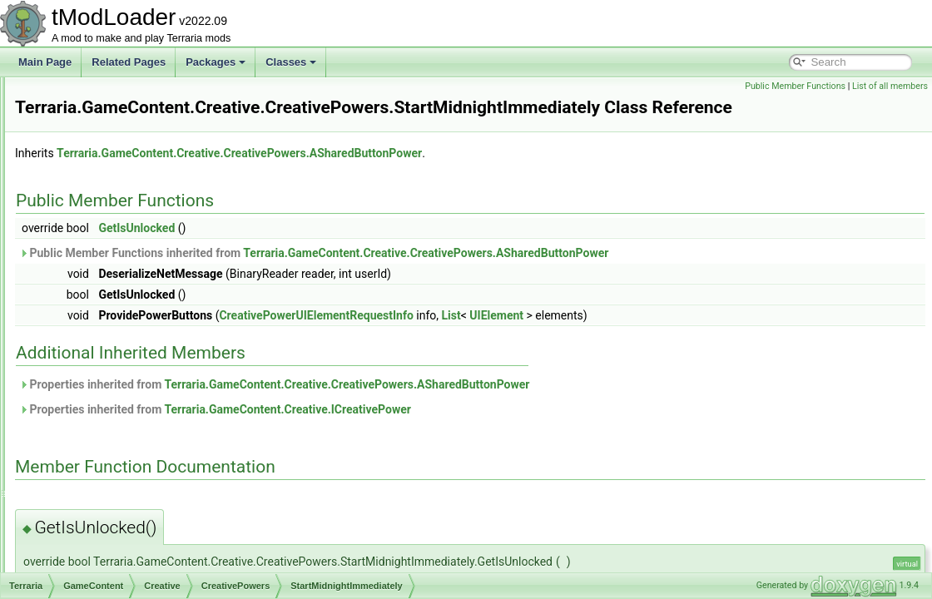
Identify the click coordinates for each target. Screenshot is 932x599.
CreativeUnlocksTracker (148, 479)
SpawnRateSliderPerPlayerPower (182, 296)
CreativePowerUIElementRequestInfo (177, 442)
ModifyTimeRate (144, 259)
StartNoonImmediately (157, 369)
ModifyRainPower (147, 241)
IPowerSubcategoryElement (157, 552)
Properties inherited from (482, 407)
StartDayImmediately (154, 314)
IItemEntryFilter (128, 534)
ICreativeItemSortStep (144, 497)
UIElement (704, 338)
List (659, 338)
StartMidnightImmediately (164, 333)
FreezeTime (134, 186)
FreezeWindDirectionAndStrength (182, 204)
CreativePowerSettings (145, 406)
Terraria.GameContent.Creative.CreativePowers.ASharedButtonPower (447, 176)
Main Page (45, 62)
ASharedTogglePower (156, 113)
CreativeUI (118, 461)
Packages (215, 62)
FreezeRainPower (148, 168)
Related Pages (129, 62)
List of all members (890, 86)
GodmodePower (144, 223)
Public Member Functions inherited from (521, 276)
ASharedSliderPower (154, 95)
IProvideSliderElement (144, 571)
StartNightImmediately (157, 351)
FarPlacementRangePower (168, 150)
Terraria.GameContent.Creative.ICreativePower (495, 432)
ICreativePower (129, 516)
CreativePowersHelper (145, 424)
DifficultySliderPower (154, 131)
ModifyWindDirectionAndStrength (181, 278)
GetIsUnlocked (344, 251)
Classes (290, 62)
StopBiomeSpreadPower (162, 388)
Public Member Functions (795, 86)
